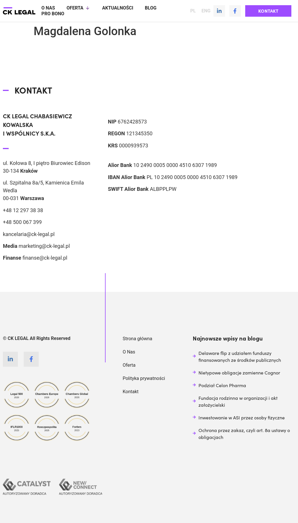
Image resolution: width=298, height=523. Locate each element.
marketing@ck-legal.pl (44, 246)
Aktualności (117, 8)
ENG (205, 11)
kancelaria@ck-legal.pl (29, 234)
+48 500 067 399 (22, 222)
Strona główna (137, 338)
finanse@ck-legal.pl (45, 257)
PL (193, 11)
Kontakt (130, 391)
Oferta (79, 8)
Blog (150, 8)
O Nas (129, 351)
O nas (48, 8)
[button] (268, 11)
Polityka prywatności (144, 378)
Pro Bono (53, 13)
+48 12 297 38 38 (23, 210)
